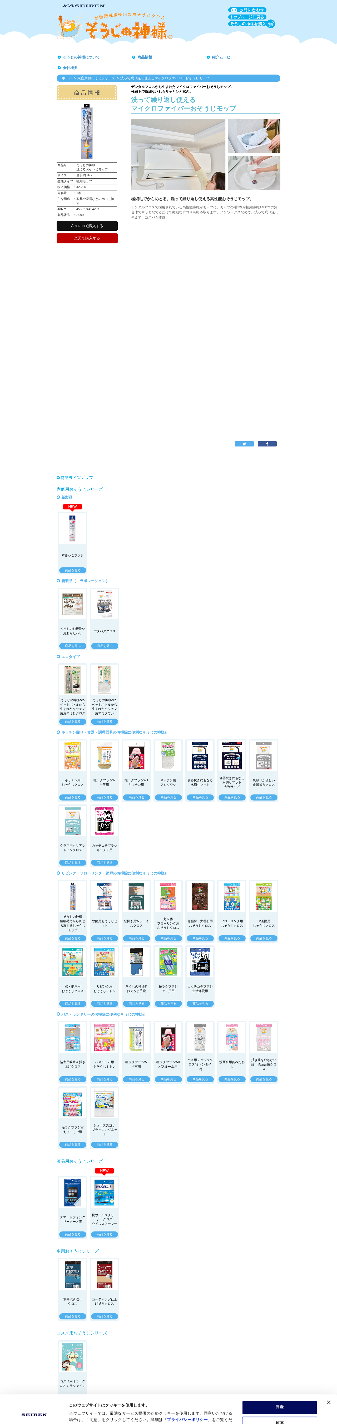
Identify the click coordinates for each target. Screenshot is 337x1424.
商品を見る (73, 570)
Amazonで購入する (87, 226)
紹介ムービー (223, 57)
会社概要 (70, 68)
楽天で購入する (87, 238)
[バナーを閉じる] (329, 1375)
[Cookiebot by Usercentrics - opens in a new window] (34, 1414)
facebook (267, 443)
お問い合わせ (247, 9)
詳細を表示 (79, 1413)
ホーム (67, 78)
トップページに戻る (247, 16)
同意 (280, 1380)
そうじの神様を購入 (251, 23)
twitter (244, 443)
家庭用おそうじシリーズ (96, 78)
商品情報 (144, 57)
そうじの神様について (81, 57)
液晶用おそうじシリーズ (80, 1161)
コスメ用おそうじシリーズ (82, 1333)
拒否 (280, 1396)
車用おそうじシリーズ (78, 1251)
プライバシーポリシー (187, 1393)
